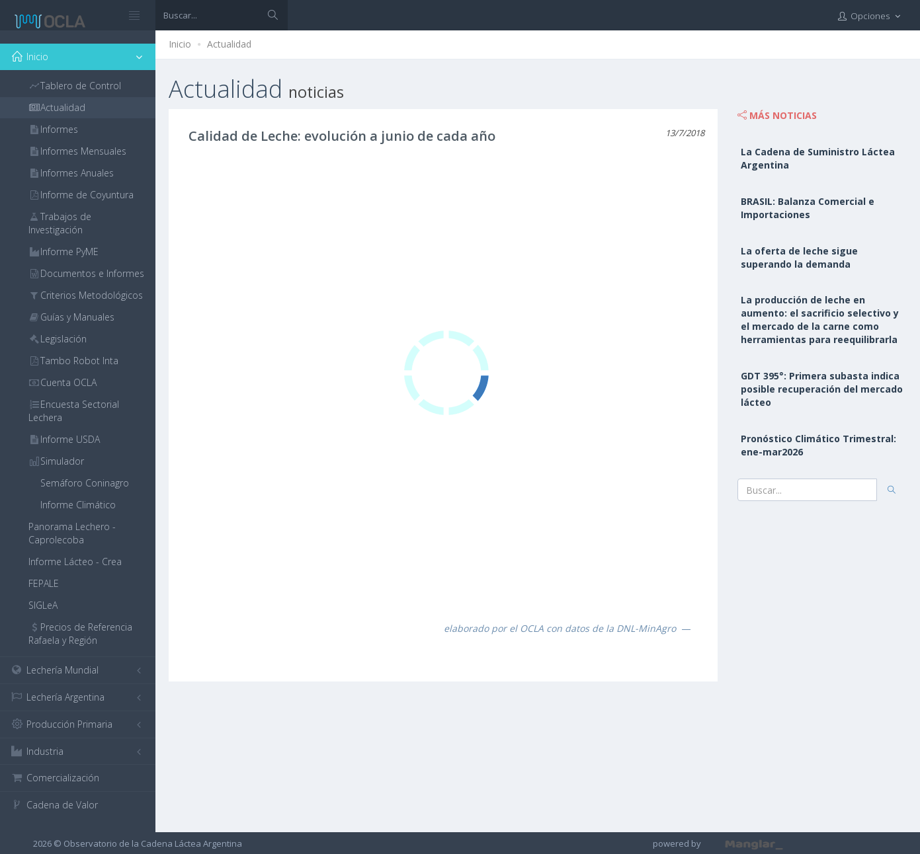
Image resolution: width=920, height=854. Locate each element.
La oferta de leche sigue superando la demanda (799, 257)
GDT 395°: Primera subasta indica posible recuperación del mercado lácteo (822, 388)
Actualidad (229, 44)
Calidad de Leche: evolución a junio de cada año (341, 136)
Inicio (180, 44)
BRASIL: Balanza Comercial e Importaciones (807, 208)
